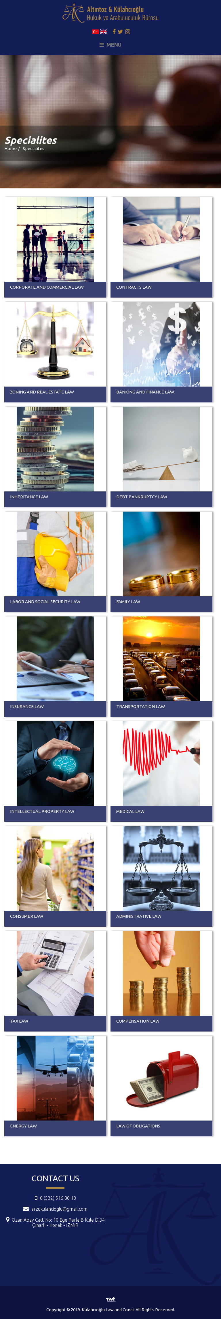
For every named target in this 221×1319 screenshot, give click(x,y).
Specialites (33, 148)
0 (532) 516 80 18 (55, 1198)
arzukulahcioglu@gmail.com (59, 1209)
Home (10, 148)
